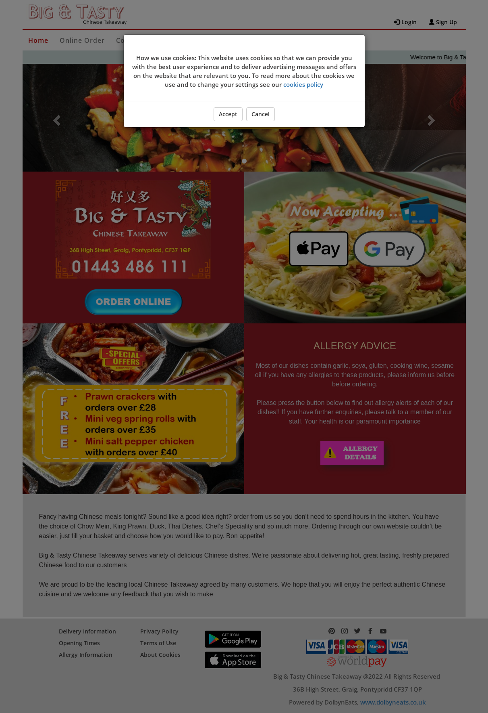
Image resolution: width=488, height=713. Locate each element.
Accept (228, 114)
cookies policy (303, 84)
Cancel (260, 114)
